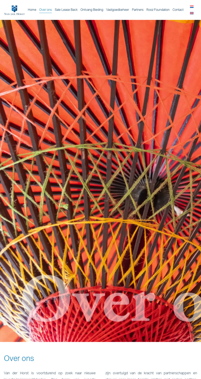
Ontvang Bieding (91, 9)
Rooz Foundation (158, 9)
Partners (137, 9)
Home (32, 9)
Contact (178, 9)
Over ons (45, 9)
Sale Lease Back (66, 9)
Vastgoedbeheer (117, 9)
